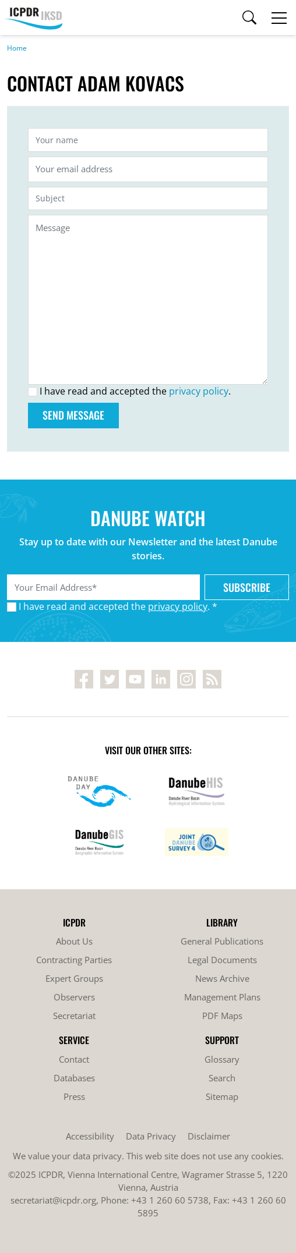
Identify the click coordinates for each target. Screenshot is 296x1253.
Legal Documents (222, 960)
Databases (74, 1078)
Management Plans (222, 997)
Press (74, 1096)
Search (222, 1078)
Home (17, 48)
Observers (74, 997)
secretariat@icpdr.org (53, 1200)
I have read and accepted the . (135, 391)
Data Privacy (151, 1136)
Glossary (222, 1059)
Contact (74, 1059)
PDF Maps (222, 1015)
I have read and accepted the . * (118, 606)
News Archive (222, 978)
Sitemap (222, 1096)
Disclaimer (209, 1136)
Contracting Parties (74, 960)
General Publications (222, 941)
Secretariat (74, 1015)
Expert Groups (74, 978)
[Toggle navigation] (279, 17)
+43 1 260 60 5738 (170, 1200)
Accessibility (90, 1136)
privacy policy (198, 391)
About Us (74, 941)
